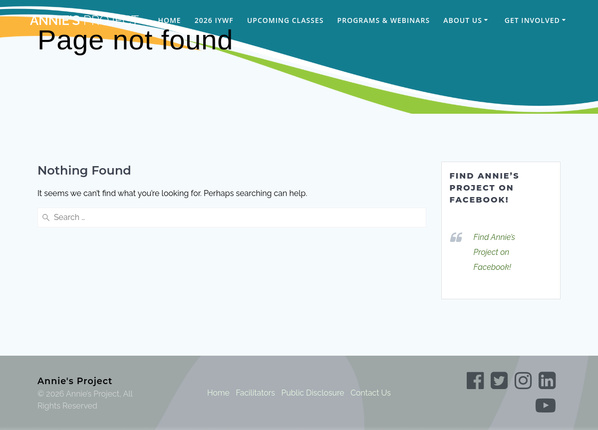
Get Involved (532, 20)
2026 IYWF (214, 20)
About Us (462, 20)
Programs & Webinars (383, 20)
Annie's (84, 20)
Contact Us (371, 393)
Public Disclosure (312, 393)
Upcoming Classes (285, 20)
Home (169, 20)
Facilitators (255, 393)
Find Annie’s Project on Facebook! (485, 188)
